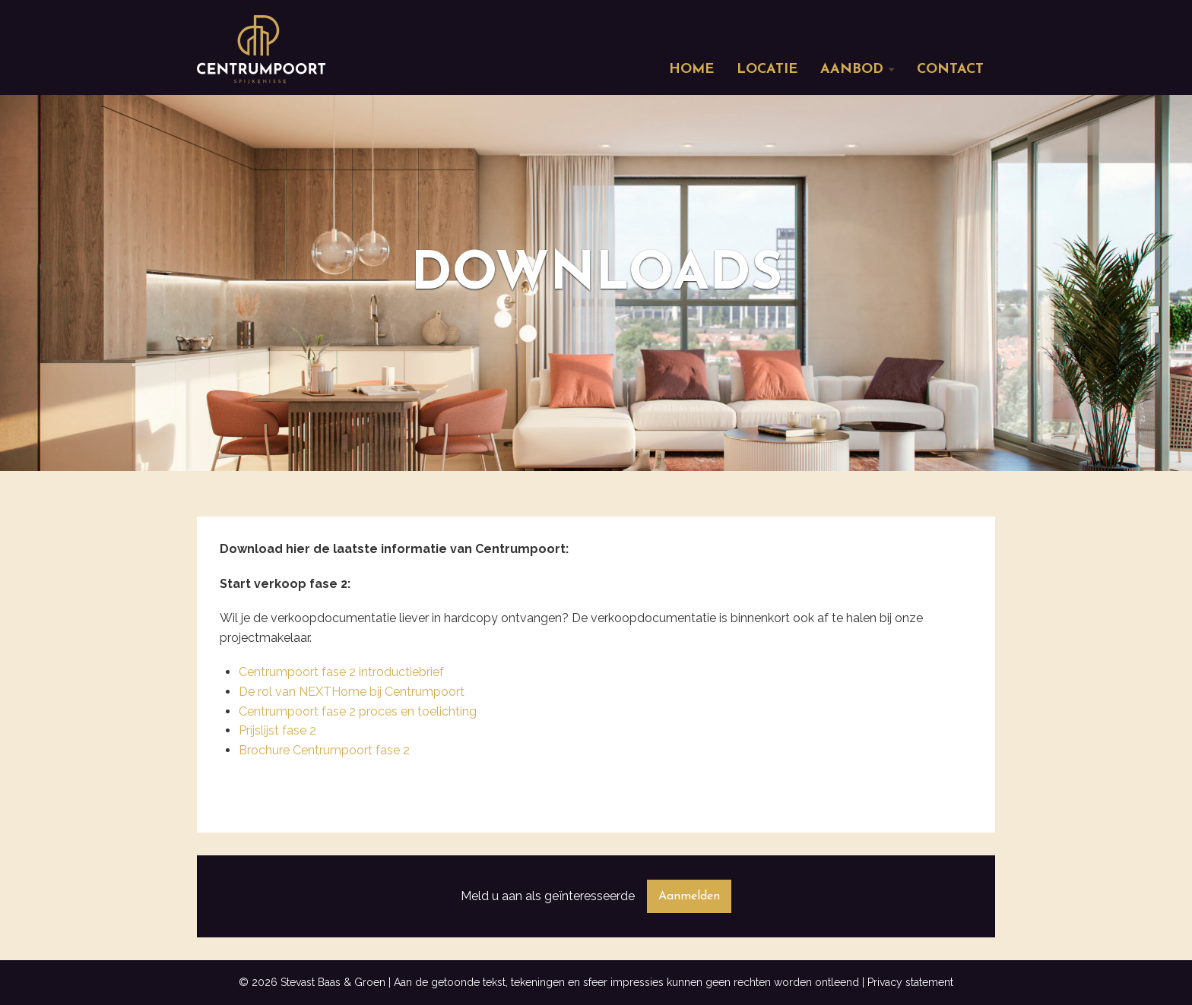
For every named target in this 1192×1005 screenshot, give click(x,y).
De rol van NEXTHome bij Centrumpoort (351, 691)
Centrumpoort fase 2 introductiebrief (341, 672)
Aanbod (851, 69)
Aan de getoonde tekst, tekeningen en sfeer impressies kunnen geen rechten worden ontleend (626, 982)
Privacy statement (910, 982)
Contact (950, 69)
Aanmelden (689, 896)
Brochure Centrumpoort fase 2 (324, 750)
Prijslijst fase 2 (277, 730)
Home (691, 69)
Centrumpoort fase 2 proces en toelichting (358, 711)
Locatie (767, 69)
